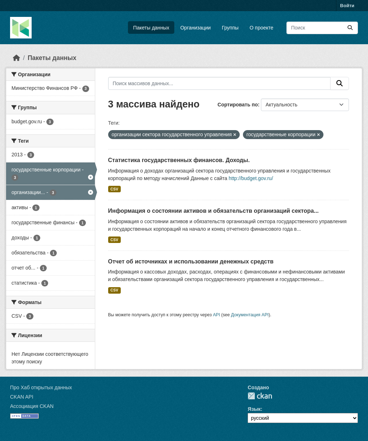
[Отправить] (350, 28)
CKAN (260, 396)
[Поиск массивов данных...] (322, 28)
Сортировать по (237, 104)
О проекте (261, 28)
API (216, 314)
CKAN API (21, 397)
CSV (114, 189)
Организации (195, 28)
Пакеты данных (151, 28)
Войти (347, 5)
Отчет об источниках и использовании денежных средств (191, 261)
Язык (254, 409)
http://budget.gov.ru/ (251, 178)
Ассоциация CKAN (32, 406)
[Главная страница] (16, 57)
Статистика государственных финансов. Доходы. (179, 160)
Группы (230, 28)
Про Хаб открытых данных (41, 387)
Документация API (250, 314)
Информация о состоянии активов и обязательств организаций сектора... (213, 211)
